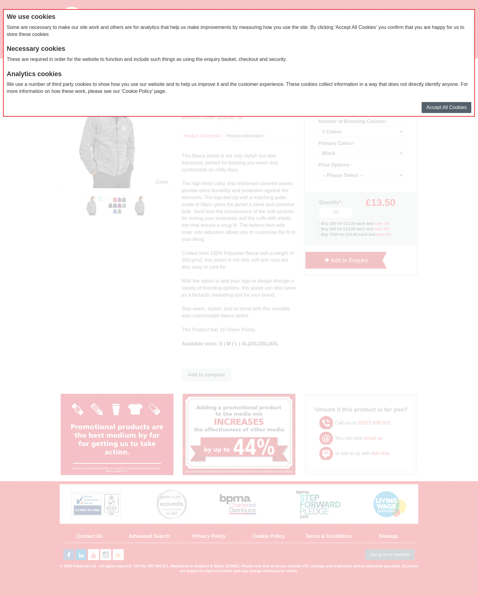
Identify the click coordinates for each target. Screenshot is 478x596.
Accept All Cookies (446, 107)
